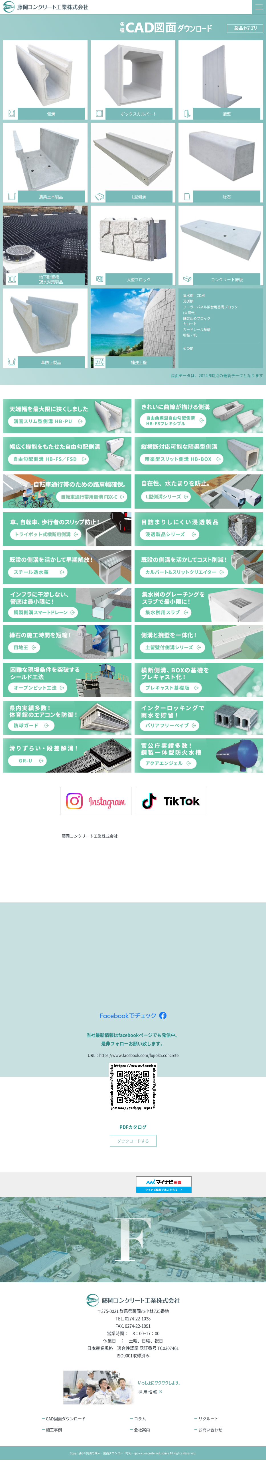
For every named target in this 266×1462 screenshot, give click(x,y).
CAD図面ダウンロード (66, 1421)
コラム (140, 1421)
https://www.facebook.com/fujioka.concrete (139, 1056)
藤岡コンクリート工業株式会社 (90, 836)
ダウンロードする (133, 1143)
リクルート (208, 1421)
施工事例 (54, 1431)
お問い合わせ (210, 1431)
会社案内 (142, 1431)
